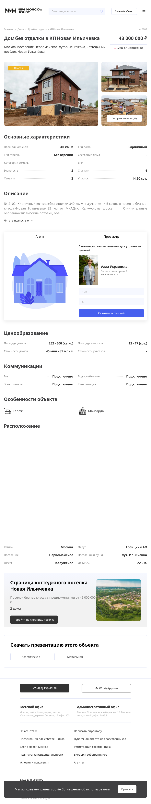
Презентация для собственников (42, 739)
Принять (127, 789)
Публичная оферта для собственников (100, 739)
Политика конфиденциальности (41, 754)
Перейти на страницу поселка (34, 619)
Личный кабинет (124, 11)
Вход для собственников (90, 754)
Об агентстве (29, 731)
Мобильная (75, 657)
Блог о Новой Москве (34, 747)
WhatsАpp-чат (106, 688)
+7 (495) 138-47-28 (45, 688)
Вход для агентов (31, 779)
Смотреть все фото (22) (124, 118)
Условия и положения (34, 762)
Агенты (79, 762)
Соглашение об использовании (86, 789)
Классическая (31, 657)
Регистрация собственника (92, 747)
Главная (8, 29)
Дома (20, 29)
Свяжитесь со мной (111, 313)
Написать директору (88, 731)
